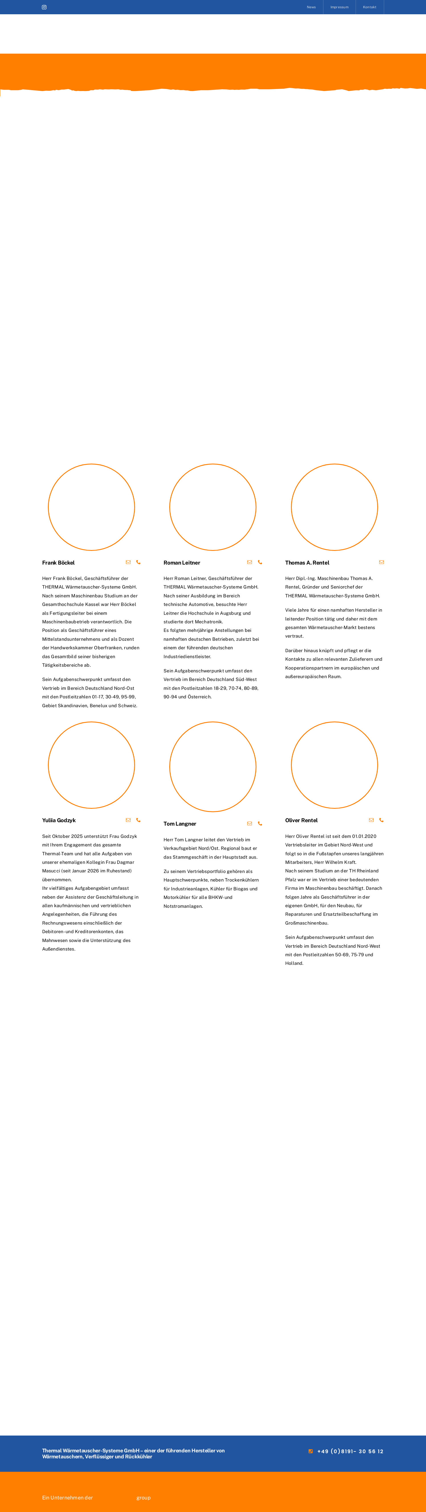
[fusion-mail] (128, 562)
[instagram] (44, 7)
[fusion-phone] (138, 562)
